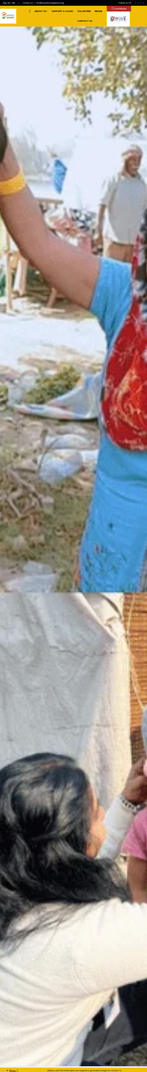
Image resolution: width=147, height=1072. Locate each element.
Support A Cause (62, 11)
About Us (41, 11)
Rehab (98, 11)
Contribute (119, 8)
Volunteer (84, 11)
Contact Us (84, 21)
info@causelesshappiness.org (50, 2)
